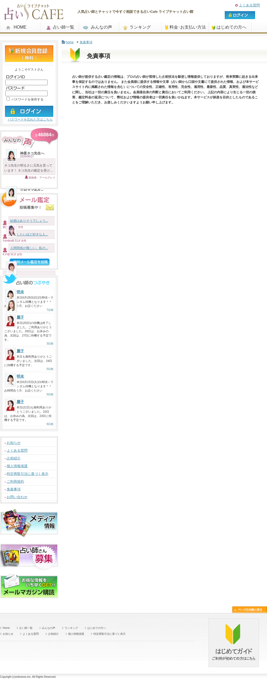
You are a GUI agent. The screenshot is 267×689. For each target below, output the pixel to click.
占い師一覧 (63, 27)
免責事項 (14, 489)
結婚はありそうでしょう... (29, 221)
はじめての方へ (231, 27)
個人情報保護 (17, 466)
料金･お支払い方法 (188, 27)
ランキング (140, 27)
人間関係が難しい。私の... (29, 248)
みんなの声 (101, 27)
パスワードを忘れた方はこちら (30, 119)
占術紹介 (14, 458)
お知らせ (14, 443)
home (70, 42)
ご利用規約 (15, 481)
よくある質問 (249, 5)
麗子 (20, 317)
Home (6, 627)
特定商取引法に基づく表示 (27, 474)
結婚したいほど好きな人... (29, 234)
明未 (20, 292)
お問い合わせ (17, 497)
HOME (20, 27)
